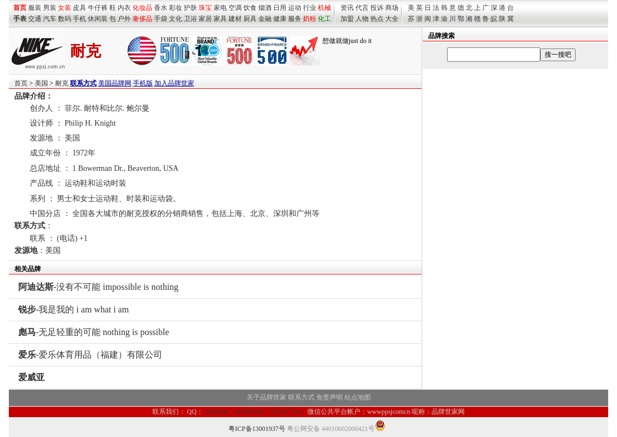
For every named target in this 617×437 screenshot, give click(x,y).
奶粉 (309, 19)
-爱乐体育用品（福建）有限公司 (90, 354)
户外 (124, 19)
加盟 (347, 19)
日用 (279, 8)
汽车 (49, 19)
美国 (41, 83)
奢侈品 (142, 19)
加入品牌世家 (174, 83)
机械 (324, 8)
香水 (160, 8)
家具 (220, 19)
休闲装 (98, 19)
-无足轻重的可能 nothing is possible (93, 332)
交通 (34, 19)
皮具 (79, 8)
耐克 (61, 83)
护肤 (190, 8)
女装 (64, 8)
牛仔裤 (98, 8)
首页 (21, 83)
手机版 (143, 83)
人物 (362, 19)
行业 (309, 8)
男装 (49, 8)
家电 (220, 8)
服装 (34, 8)
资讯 (347, 8)
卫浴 (190, 19)
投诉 (377, 8)
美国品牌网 (114, 83)
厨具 (250, 19)
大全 (391, 19)
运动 (294, 8)
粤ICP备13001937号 (256, 429)
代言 (362, 8)
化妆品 (142, 8)
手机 (79, 19)
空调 (235, 8)
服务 (294, 19)
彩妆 (175, 8)
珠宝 (205, 8)
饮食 (250, 8)
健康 (279, 19)
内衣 (124, 8)
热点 (377, 19)
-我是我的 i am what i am (73, 309)
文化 (175, 19)
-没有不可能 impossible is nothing (98, 287)
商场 (391, 8)
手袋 (160, 19)
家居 (205, 19)
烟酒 (265, 8)
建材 (235, 19)
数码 (64, 19)
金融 (265, 19)
